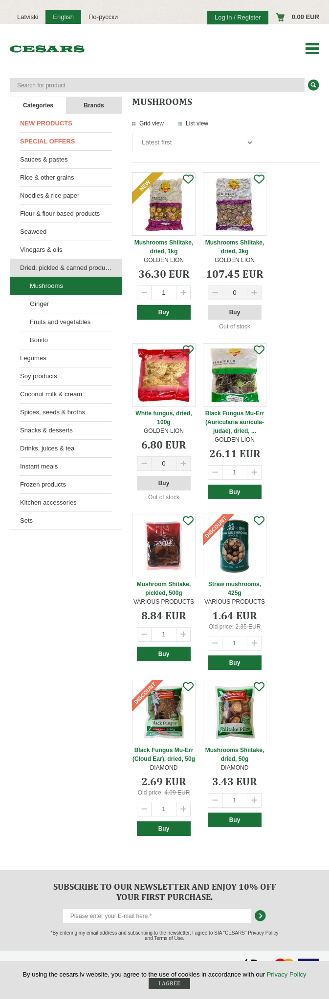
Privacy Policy (287, 974)
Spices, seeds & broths (52, 412)
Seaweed (33, 231)
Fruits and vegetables (60, 322)
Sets (26, 520)
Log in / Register (238, 17)
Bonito (39, 340)
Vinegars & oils (41, 249)
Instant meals (39, 466)
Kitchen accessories (48, 502)
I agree (169, 983)
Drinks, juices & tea (47, 448)
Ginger (39, 303)
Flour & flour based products (60, 213)
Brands (94, 105)
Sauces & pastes (44, 159)
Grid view (151, 123)
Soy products (38, 376)
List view (197, 123)
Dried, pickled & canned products (66, 267)
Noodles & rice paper (49, 195)
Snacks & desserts (46, 430)
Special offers (47, 141)
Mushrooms (46, 285)
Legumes (33, 358)
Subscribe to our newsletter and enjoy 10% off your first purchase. (164, 891)
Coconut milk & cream (51, 394)
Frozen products (43, 484)
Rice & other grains (47, 177)
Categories (38, 105)
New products (46, 123)
